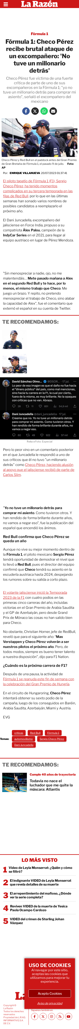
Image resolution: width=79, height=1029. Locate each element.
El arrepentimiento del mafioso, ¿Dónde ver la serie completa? (40, 895)
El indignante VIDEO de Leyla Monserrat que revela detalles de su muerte (40, 882)
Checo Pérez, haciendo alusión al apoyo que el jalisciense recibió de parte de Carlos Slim (38, 470)
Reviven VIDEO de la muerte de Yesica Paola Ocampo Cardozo (38, 908)
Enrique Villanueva (25, 173)
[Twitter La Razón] (35, 111)
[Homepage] (39, 4)
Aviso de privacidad (49, 1003)
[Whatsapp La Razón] (44, 111)
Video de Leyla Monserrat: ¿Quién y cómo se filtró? (40, 869)
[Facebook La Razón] (26, 111)
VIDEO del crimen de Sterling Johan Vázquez (37, 921)
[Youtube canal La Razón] (68, 1016)
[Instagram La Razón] (51, 1016)
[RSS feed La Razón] (60, 1016)
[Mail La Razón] (53, 111)
